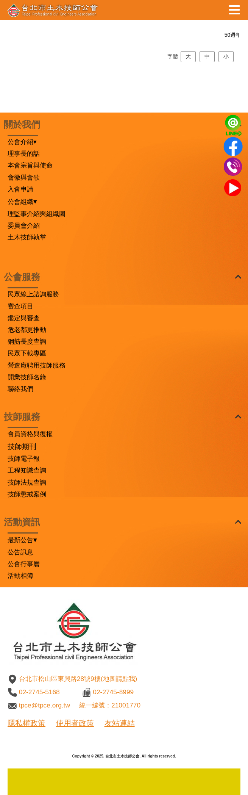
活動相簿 (20, 575)
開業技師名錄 (27, 377)
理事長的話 (24, 153)
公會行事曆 (24, 564)
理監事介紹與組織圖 (37, 214)
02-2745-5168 (39, 692)
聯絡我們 (20, 389)
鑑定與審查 (24, 318)
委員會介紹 (24, 225)
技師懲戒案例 (27, 494)
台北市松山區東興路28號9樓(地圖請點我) (78, 678)
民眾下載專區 (27, 353)
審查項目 (20, 306)
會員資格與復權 (30, 434)
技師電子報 (24, 458)
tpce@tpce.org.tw (44, 705)
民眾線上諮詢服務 (33, 294)
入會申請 (20, 189)
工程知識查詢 (27, 470)
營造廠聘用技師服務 (37, 365)
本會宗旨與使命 (30, 165)
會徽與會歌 (24, 177)
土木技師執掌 (27, 237)
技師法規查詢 (27, 482)
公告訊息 (20, 552)
